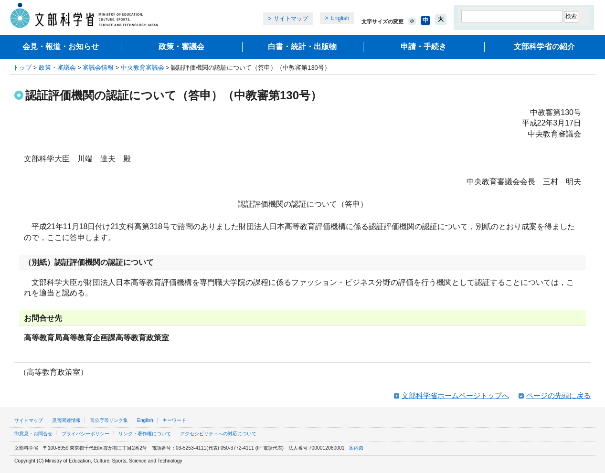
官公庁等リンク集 (109, 420)
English (339, 18)
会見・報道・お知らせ (60, 46)
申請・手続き (423, 46)
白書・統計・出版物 (302, 46)
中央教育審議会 (142, 67)
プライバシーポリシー (85, 433)
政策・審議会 (181, 46)
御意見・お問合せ (33, 433)
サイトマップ (291, 18)
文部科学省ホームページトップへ (455, 395)
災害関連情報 (66, 420)
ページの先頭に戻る (558, 395)
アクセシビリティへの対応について (218, 433)
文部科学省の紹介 (544, 46)
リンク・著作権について (144, 433)
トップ (22, 67)
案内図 (356, 448)
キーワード (174, 420)
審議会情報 (98, 67)
